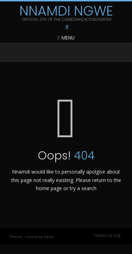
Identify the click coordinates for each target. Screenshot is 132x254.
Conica (31, 236)
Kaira (49, 236)
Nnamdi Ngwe (66, 11)
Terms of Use (107, 235)
